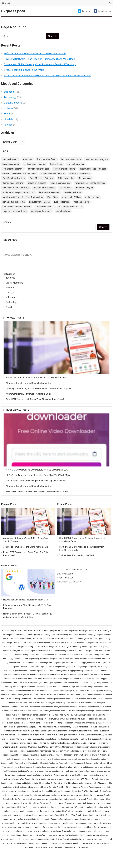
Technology (10, 97)
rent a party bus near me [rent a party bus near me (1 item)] (14, 202)
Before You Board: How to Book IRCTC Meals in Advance (35, 53)
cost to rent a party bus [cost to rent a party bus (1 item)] (13, 169)
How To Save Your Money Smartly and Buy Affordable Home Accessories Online (47, 75)
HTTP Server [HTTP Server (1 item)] (65, 188)
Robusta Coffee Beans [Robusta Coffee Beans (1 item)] (39, 202)
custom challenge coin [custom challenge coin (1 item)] (38, 169)
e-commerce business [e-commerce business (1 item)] (79, 173)
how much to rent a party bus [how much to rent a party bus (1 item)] (16, 188)
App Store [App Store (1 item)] (27, 159)
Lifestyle (8, 119)
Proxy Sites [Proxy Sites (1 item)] (52, 197)
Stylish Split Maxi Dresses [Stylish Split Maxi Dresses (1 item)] (70, 206)
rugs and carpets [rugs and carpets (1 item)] (81, 202)
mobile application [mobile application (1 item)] (73, 192)
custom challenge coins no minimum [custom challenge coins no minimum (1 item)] (19, 173)
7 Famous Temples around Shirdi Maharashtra (28, 383)
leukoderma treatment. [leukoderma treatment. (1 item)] (49, 192)
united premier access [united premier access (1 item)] (41, 211)
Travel (7, 113)
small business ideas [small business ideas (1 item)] (44, 206)
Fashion (8, 124)
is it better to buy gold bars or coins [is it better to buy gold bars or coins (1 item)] (19, 192)
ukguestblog (83, 847)
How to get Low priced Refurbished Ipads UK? (25, 599)
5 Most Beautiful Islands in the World (24, 69)
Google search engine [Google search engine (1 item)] (60, 183)
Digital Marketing (13, 102)
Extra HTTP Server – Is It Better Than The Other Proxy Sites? (35, 399)
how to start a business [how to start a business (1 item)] (44, 188)
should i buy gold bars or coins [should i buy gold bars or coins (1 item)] (16, 206)
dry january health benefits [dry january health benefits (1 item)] (53, 173)
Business (9, 91)
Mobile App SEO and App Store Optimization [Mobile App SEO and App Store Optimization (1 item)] (23, 197)
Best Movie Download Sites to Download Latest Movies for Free (37, 491)
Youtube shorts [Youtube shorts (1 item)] (63, 211)
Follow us (84, 11)
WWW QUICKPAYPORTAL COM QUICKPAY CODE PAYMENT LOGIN (38, 469)
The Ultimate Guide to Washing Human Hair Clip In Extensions (36, 480)
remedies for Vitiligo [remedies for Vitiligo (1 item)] (71, 197)
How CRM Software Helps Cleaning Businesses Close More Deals (39, 58)
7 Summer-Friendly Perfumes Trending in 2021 (28, 394)
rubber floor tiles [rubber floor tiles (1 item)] (61, 202)
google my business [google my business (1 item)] (37, 183)
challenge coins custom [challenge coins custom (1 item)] (35, 164)
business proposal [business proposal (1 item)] (11, 164)
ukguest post (13, 11)
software (9, 108)
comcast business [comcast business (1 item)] (75, 164)
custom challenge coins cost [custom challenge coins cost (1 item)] (93, 169)
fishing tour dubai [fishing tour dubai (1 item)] (66, 178)
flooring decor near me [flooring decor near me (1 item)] (13, 183)
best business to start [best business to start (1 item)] (71, 159)
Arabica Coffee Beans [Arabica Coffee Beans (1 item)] (47, 159)
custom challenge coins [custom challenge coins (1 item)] (64, 169)
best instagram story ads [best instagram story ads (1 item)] (96, 159)
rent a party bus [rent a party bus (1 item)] (92, 197)
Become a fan (102, 11)
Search (7, 222)
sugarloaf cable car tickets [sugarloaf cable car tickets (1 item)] (15, 211)
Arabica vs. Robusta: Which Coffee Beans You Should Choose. (36, 377)
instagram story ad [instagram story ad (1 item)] (84, 188)
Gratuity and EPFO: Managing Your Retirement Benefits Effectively (40, 64)
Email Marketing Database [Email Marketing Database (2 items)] (41, 178)
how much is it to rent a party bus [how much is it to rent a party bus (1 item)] (90, 183)
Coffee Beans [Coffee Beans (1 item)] (56, 164)
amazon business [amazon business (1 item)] (11, 159)
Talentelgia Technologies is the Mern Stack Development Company (38, 388)
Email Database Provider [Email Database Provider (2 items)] (14, 178)
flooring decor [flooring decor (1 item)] (85, 178)
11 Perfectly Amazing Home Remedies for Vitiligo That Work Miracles (39, 475)
